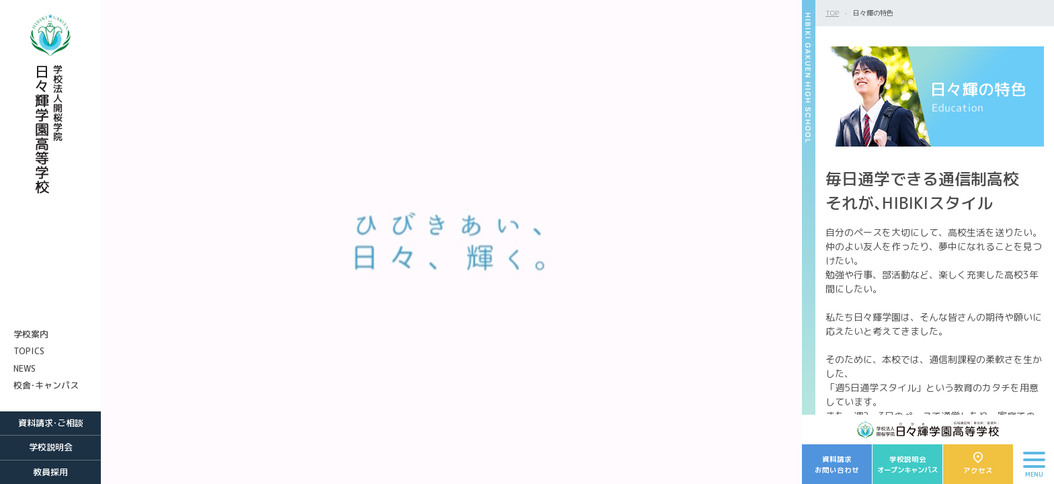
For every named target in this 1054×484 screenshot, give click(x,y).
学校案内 (30, 334)
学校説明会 (51, 447)
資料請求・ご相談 (50, 423)
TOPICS (28, 351)
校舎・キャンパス (46, 385)
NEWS (24, 368)
